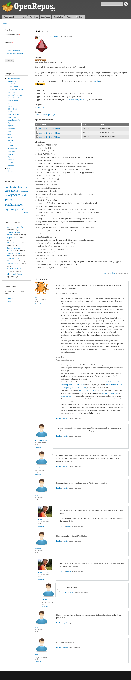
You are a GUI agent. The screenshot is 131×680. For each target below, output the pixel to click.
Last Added (45, 17)
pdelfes (38, 548)
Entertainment (13, 101)
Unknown (11, 128)
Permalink (38, 304)
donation (96, 81)
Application (12, 84)
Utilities (11, 131)
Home (4, 23)
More (26, 213)
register (112, 273)
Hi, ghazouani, (12, 238)
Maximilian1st (41, 440)
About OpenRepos (11, 17)
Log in (106, 273)
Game (10, 137)
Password (9, 42)
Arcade (11, 146)
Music (10, 103)
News (24, 17)
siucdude (10, 301)
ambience (20, 187)
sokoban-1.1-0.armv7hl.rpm (49, 133)
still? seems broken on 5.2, (16, 274)
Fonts (9, 168)
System (11, 126)
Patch (9, 200)
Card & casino (13, 148)
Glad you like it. (12, 264)
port (49, 115)
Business (11, 92)
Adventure (12, 143)
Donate (69, 17)
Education (12, 151)
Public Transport (14, 117)
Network (11, 106)
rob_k (37, 468)
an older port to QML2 (110, 393)
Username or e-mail (12, 35)
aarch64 (10, 187)
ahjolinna (10, 298)
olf (36, 297)
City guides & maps (15, 95)
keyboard (14, 195)
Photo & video (13, 115)
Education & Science (15, 98)
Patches (11, 112)
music (24, 195)
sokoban (38, 115)
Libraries (10, 171)
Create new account (13, 51)
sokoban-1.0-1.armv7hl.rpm (49, 137)
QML (54, 115)
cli (26, 187)
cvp (36, 655)
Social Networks (14, 120)
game (7, 190)
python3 (19, 209)
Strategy (11, 159)
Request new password (15, 53)
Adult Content (13, 87)
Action (10, 140)
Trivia (10, 162)
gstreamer (15, 190)
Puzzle (10, 154)
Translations (11, 166)
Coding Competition (14, 78)
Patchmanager (14, 204)
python (10, 209)
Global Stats (58, 17)
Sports (10, 123)
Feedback (79, 17)
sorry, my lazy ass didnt (15, 227)
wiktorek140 (53, 37)
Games (9, 134)
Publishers (33, 17)
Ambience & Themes (15, 89)
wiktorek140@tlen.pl (75, 99)
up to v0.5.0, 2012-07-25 (88, 390)
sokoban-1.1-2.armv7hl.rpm (49, 129)
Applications (11, 81)
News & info (12, 109)
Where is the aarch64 (14, 243)
